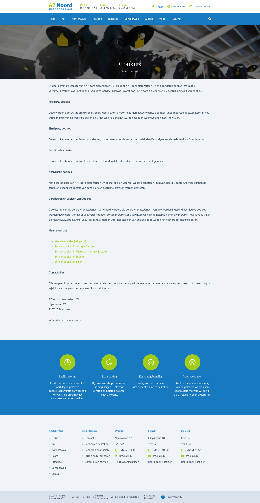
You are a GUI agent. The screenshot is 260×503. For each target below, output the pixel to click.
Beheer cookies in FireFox (69, 257)
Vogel (162, 19)
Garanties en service (96, 462)
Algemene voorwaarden (101, 497)
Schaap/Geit (59, 468)
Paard (55, 456)
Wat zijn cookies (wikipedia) (70, 241)
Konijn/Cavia (79, 19)
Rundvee (113, 19)
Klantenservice (178, 6)
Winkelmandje (202, 6)
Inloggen (160, 6)
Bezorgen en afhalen (97, 450)
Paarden (97, 19)
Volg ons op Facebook (150, 497)
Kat (63, 19)
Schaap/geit (132, 19)
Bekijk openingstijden (127, 462)
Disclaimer (87, 497)
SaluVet (176, 19)
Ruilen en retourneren (97, 456)
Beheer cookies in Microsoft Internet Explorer (81, 252)
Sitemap (76, 497)
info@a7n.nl (125, 456)
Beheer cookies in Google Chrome (75, 246)
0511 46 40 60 (107, 8)
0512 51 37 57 (127, 8)
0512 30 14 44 (88, 8)
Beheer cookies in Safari (68, 262)
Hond (52, 19)
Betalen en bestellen (97, 444)
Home (124, 71)
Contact (89, 438)
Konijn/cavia (59, 450)
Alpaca (149, 19)
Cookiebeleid (117, 497)
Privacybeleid (132, 497)
